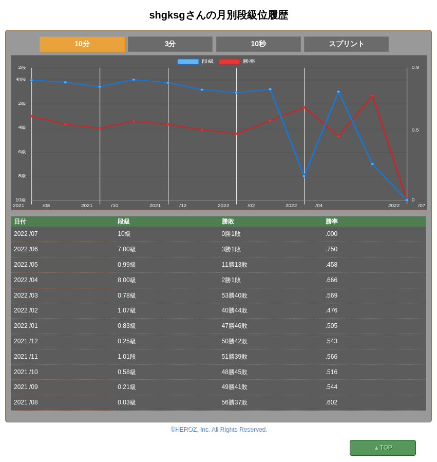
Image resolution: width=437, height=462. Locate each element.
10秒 (258, 44)
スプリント (347, 44)
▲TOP (382, 447)
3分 (170, 44)
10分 (82, 44)
